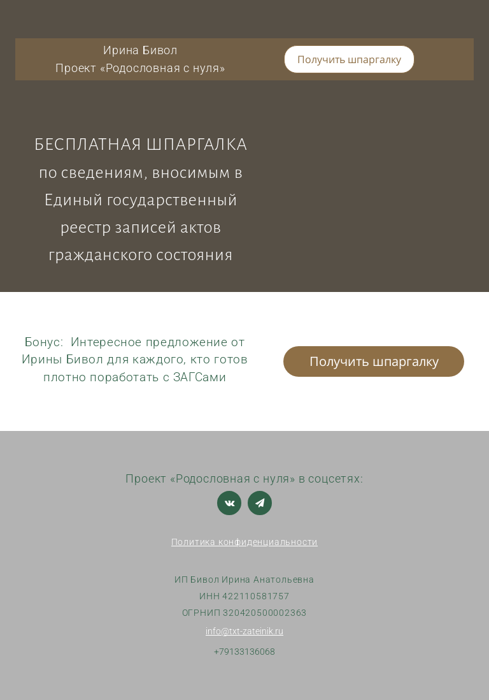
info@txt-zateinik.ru (244, 631)
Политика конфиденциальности (244, 542)
